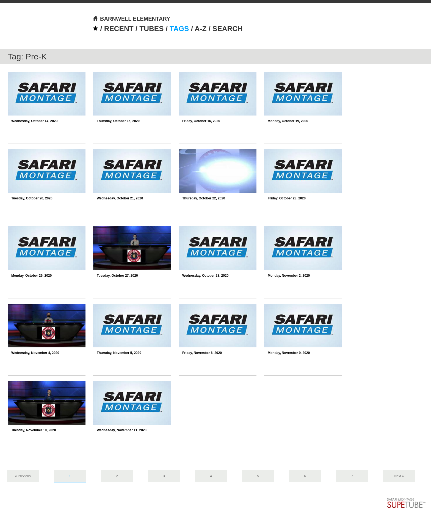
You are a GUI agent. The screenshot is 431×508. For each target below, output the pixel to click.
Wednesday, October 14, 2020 (34, 121)
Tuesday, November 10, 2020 (33, 430)
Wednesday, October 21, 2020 (120, 198)
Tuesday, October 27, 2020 (117, 276)
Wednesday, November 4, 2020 (35, 353)
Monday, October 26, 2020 (31, 276)
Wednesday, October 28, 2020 (205, 276)
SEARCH (227, 28)
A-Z (200, 28)
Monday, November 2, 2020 (289, 276)
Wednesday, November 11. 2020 (122, 430)
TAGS (179, 28)
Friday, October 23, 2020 (287, 198)
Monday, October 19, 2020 (288, 121)
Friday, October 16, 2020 (201, 121)
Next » (399, 476)
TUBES (151, 28)
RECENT (119, 28)
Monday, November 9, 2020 (289, 353)
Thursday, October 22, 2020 (203, 198)
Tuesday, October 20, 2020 (32, 198)
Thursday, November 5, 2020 (119, 353)
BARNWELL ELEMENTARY (131, 19)
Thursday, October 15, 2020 (118, 121)
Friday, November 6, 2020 (202, 353)
